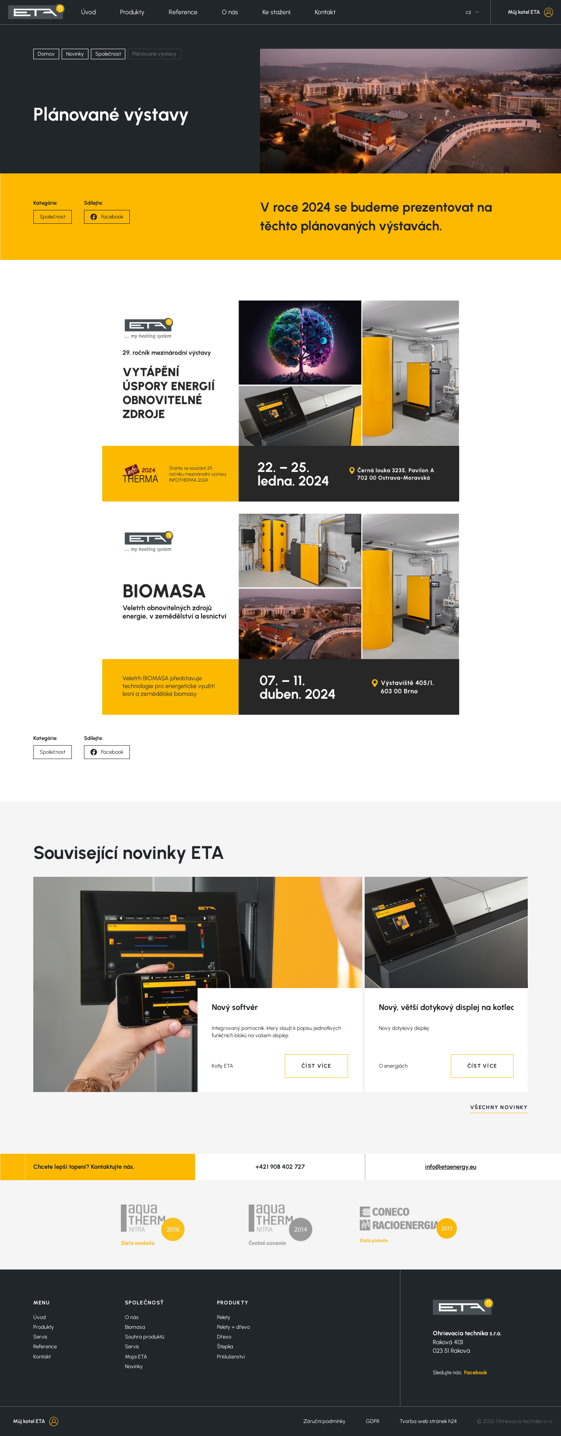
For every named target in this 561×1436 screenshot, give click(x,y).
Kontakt (325, 12)
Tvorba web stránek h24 (428, 1421)
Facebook (106, 217)
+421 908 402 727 (280, 1166)
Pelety (223, 1317)
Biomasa (135, 1327)
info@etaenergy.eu (450, 1166)
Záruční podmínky (324, 1421)
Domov (46, 54)
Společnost (108, 54)
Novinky (75, 54)
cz (468, 12)
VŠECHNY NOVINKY (499, 1107)
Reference (183, 12)
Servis (40, 1337)
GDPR (372, 1421)
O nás (230, 12)
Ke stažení (276, 12)
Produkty (132, 12)
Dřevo (224, 1337)
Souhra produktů (144, 1337)
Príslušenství (231, 1357)
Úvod (88, 12)
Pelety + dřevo (233, 1327)
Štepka (225, 1346)
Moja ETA (136, 1357)
